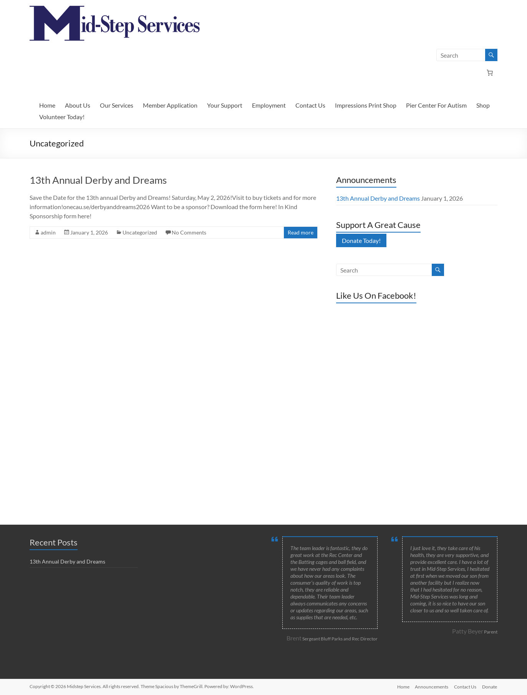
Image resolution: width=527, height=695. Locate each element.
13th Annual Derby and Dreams (98, 180)
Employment (269, 105)
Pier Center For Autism (436, 105)
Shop (483, 105)
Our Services (116, 105)
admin (48, 232)
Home (47, 105)
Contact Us (310, 105)
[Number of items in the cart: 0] (489, 72)
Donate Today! (361, 240)
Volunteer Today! (62, 116)
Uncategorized (140, 232)
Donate (489, 686)
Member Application (170, 105)
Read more (300, 232)
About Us (77, 105)
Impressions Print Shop (365, 105)
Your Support (224, 105)
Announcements (431, 686)
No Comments (189, 232)
